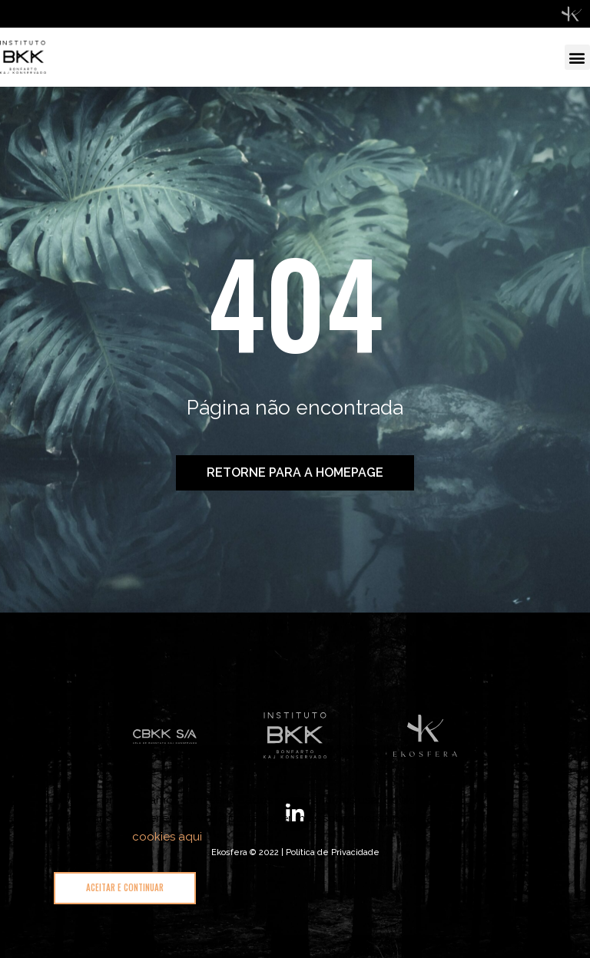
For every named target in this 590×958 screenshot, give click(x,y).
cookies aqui (167, 837)
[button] (577, 57)
